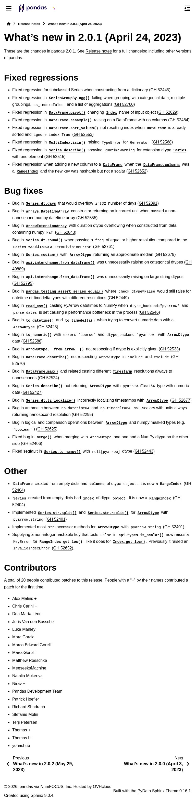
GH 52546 (149, 312)
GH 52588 (32, 341)
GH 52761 (103, 246)
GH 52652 (137, 171)
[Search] (176, 8)
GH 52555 (87, 218)
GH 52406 (31, 443)
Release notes (29, 24)
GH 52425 (47, 327)
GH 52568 (162, 142)
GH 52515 (55, 156)
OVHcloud (102, 786)
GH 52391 (148, 203)
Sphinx (37, 795)
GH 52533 (169, 349)
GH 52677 (181, 400)
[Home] (8, 24)
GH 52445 (160, 90)
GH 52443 (144, 451)
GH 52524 (48, 378)
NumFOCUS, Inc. (56, 786)
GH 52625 (47, 429)
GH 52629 (167, 112)
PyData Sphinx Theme (158, 791)
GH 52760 (124, 104)
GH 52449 (118, 298)
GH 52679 (165, 254)
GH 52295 (82, 414)
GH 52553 (83, 134)
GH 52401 (56, 519)
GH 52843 (65, 232)
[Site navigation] (9, 8)
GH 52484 (178, 120)
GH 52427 (32, 392)
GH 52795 (23, 283)
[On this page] (187, 8)
